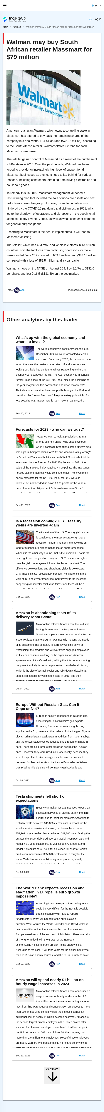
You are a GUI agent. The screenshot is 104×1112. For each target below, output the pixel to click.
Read (82, 413)
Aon (22, 290)
